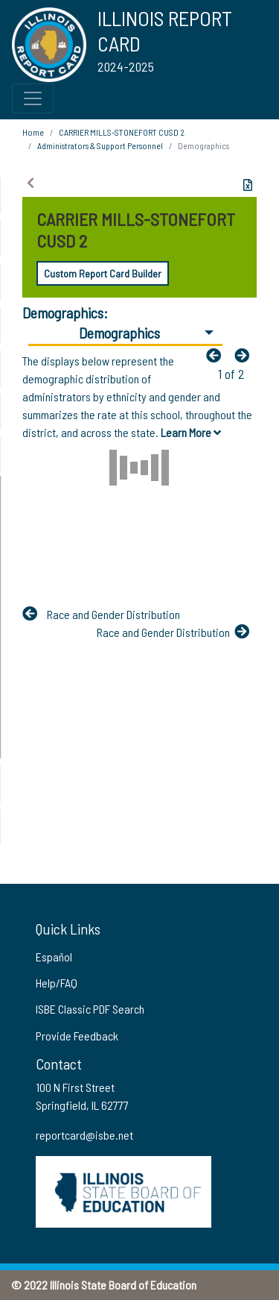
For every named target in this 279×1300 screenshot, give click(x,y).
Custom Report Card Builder (102, 273)
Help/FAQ (56, 983)
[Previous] (217, 355)
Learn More (191, 432)
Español (54, 956)
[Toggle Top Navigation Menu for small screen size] (33, 98)
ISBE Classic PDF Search (90, 1009)
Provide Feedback (77, 1036)
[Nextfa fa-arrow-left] (245, 355)
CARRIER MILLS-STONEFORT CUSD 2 (122, 132)
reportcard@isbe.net (84, 1135)
